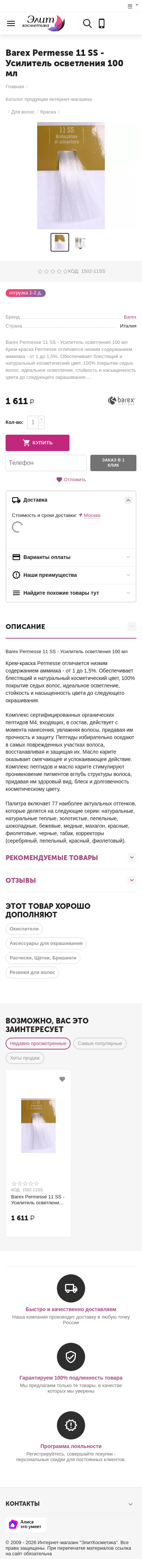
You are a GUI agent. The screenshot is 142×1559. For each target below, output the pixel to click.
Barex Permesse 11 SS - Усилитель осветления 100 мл (37, 1200)
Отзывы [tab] (71, 880)
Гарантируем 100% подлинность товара (71, 1378)
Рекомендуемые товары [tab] (71, 857)
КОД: (74, 271)
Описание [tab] (71, 626)
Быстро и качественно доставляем (71, 1309)
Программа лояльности (71, 1446)
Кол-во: (14, 422)
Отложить (71, 480)
